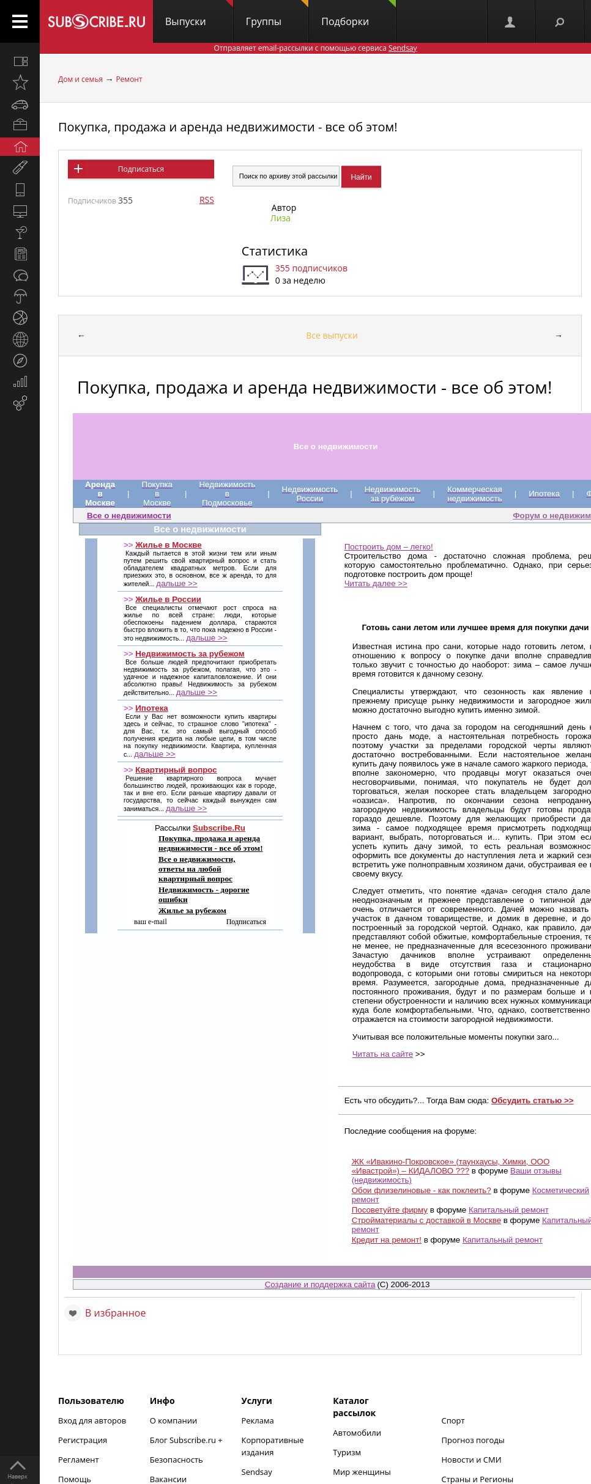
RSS (206, 199)
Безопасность (176, 1459)
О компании (174, 1420)
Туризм (347, 1452)
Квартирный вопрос (176, 769)
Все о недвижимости (129, 515)
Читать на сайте (383, 1054)
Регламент (78, 1459)
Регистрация (82, 1439)
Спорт (453, 1420)
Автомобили (357, 1432)
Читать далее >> (375, 583)
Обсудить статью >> (532, 1100)
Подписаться (141, 169)
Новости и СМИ (472, 1459)
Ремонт (129, 79)
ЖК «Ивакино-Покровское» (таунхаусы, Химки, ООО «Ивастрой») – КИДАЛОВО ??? (451, 1166)
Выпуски (199, 14)
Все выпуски (332, 335)
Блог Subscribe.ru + (187, 1439)
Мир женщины (362, 1471)
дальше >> (176, 583)
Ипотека (151, 708)
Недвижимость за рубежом (189, 653)
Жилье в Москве (168, 544)
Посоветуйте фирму (390, 1209)
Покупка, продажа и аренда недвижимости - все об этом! (228, 127)
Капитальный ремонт (509, 1209)
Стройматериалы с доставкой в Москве (426, 1220)
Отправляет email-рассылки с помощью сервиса (315, 48)
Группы (277, 14)
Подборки (358, 14)
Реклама (258, 1420)
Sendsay (257, 1471)
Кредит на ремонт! (387, 1239)
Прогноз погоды (473, 1439)
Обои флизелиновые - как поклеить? (421, 1190)
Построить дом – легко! (388, 546)
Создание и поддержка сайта (320, 1284)
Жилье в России (168, 599)
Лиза (280, 218)
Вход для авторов (92, 1420)
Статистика (275, 251)
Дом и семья (80, 79)
